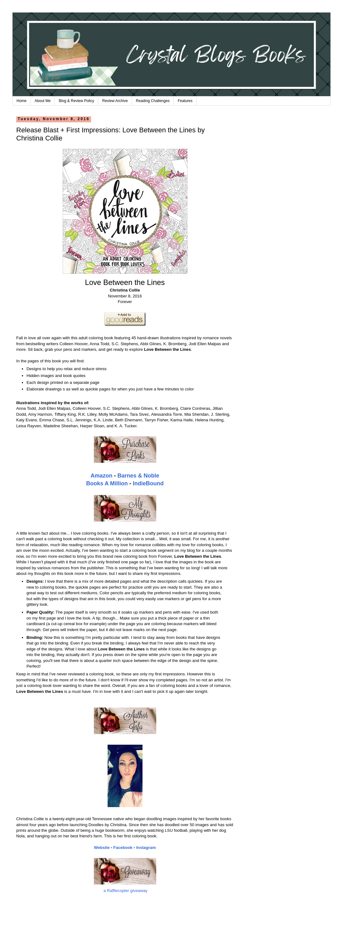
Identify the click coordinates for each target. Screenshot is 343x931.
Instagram (146, 847)
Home (22, 101)
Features (185, 101)
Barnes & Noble (138, 476)
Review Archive (115, 101)
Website (101, 847)
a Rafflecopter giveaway (125, 890)
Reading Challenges (153, 101)
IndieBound (148, 483)
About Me (43, 101)
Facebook (123, 847)
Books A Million (107, 483)
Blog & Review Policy (76, 101)
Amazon (101, 476)
